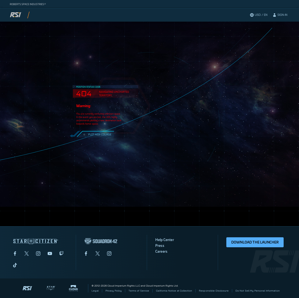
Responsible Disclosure (214, 290)
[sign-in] (280, 15)
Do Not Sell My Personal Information (257, 290)
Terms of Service (139, 290)
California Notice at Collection (174, 290)
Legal (95, 290)
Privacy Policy (113, 290)
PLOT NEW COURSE (96, 134)
